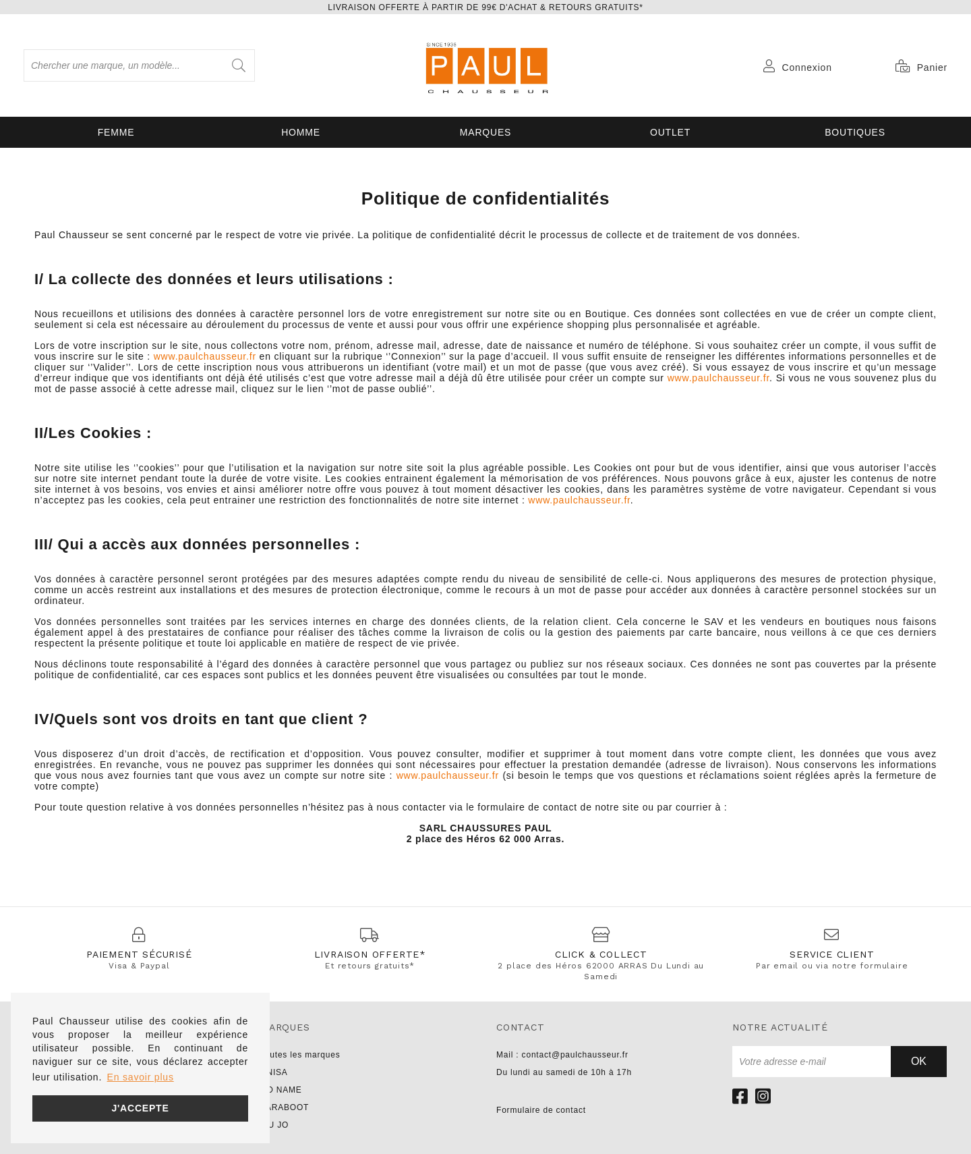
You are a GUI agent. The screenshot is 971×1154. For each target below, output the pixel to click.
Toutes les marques (300, 1055)
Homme (300, 132)
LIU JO (274, 1125)
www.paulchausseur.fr (205, 356)
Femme (116, 132)
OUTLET (670, 132)
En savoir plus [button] (140, 1077)
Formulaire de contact (541, 1110)
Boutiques (855, 132)
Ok (918, 1061)
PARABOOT (284, 1107)
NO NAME (281, 1090)
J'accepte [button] (140, 1108)
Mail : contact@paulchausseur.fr (562, 1055)
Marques (485, 132)
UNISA (274, 1072)
